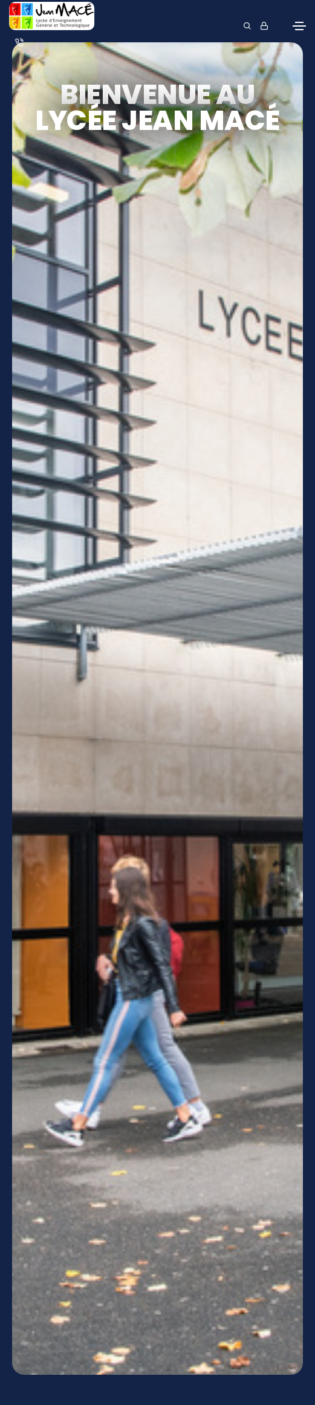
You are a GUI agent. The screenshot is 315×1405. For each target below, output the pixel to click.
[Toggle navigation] (299, 26)
